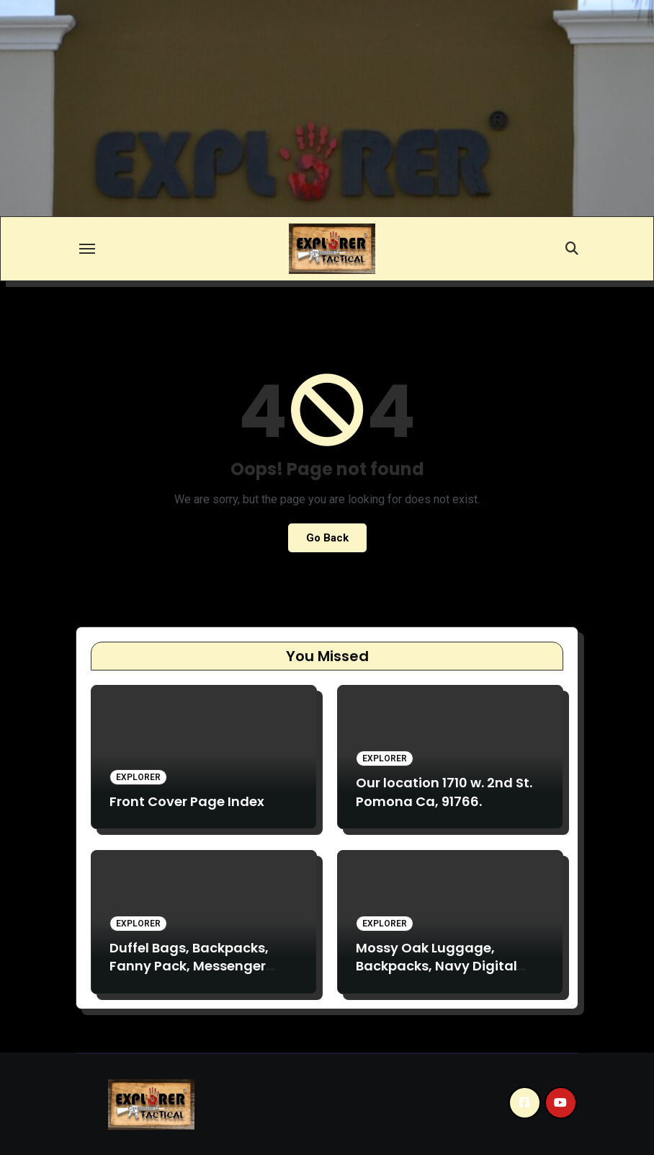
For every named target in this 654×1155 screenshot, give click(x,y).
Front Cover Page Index (186, 801)
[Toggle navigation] (87, 248)
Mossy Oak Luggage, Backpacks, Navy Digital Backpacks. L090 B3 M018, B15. (440, 975)
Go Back (327, 537)
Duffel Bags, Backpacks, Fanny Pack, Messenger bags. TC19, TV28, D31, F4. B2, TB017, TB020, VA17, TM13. (202, 975)
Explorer (138, 777)
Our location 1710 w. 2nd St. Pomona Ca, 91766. (444, 792)
